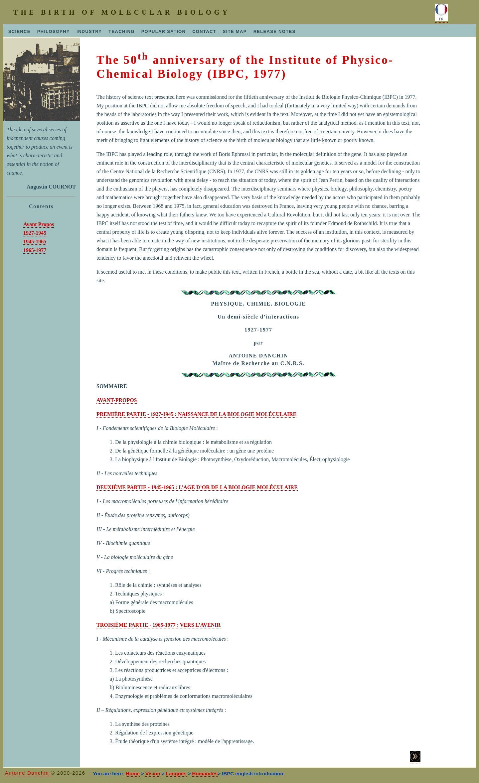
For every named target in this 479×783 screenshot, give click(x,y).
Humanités (205, 773)
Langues (176, 773)
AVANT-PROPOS (116, 400)
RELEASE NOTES (274, 31)
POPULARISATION (163, 31)
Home (133, 773)
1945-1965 (34, 241)
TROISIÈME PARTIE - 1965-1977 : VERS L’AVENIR (158, 625)
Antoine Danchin (27, 773)
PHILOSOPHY (53, 31)
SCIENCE (18, 31)
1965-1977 (34, 250)
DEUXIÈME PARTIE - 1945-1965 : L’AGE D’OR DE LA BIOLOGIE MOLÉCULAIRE (197, 487)
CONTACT (204, 31)
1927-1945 (34, 233)
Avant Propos (38, 224)
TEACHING (121, 31)
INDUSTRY (89, 31)
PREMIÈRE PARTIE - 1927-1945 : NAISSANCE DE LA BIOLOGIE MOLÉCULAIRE (196, 414)
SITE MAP (235, 31)
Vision (152, 773)
